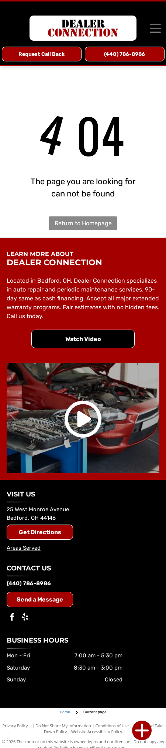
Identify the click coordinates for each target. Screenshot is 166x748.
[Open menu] (155, 28)
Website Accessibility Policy (96, 731)
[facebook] (12, 617)
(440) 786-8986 (29, 583)
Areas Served (24, 548)
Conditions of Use (112, 725)
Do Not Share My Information (63, 725)
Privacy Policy (15, 725)
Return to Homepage (83, 223)
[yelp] (25, 617)
